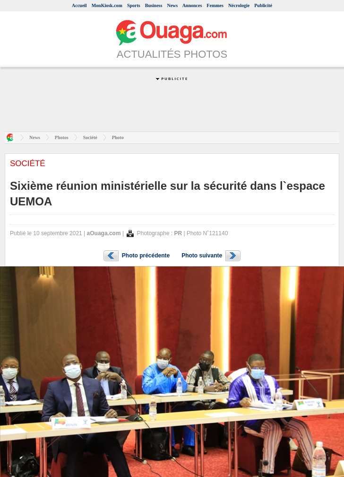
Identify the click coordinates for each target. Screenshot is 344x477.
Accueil (79, 5)
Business (154, 5)
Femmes (215, 5)
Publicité (263, 5)
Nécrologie (238, 5)
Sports (133, 5)
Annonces (192, 5)
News (172, 5)
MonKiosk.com (107, 5)
